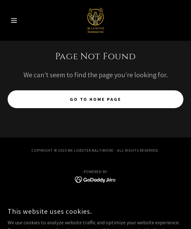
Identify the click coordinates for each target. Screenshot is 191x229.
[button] (21, 20)
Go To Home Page (96, 99)
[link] (95, 20)
